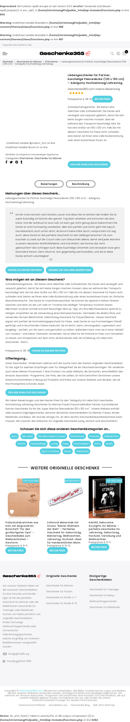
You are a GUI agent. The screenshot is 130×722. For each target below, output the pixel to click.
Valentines (82, 451)
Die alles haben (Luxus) (52, 436)
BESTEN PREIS (102, 99)
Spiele (109, 443)
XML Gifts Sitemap (104, 705)
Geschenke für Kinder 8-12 (61, 603)
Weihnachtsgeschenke (103, 601)
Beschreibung (80, 184)
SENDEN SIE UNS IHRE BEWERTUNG (69, 270)
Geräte (21, 443)
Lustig (54, 443)
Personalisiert (81, 443)
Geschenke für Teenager (104, 589)
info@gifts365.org (18, 653)
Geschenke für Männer (29, 61)
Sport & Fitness (50, 451)
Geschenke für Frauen (59, 591)
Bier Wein (27, 436)
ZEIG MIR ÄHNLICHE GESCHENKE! (89, 164)
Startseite (8, 61)
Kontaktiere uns (58, 705)
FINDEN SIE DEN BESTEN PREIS (25, 270)
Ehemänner (51, 61)
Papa (66, 443)
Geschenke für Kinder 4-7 (61, 597)
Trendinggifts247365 (17, 661)
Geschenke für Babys (101, 595)
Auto (14, 436)
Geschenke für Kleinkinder (104, 607)
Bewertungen (49, 184)
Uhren (67, 451)
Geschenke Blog (80, 705)
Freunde (94, 436)
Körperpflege (38, 443)
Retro (97, 443)
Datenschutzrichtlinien (32, 705)
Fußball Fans (111, 436)
